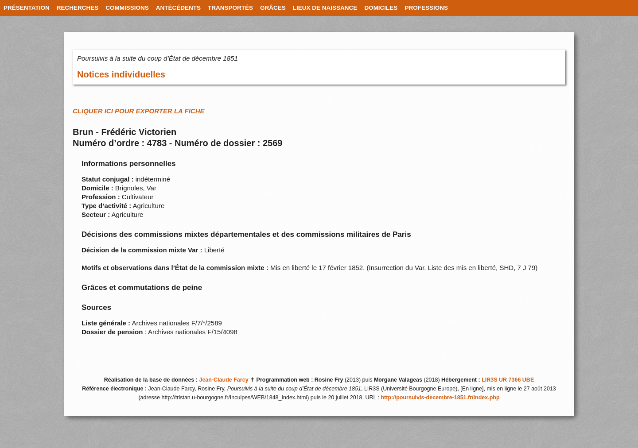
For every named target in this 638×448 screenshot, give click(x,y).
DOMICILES (380, 7)
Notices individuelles (121, 74)
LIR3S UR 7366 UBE (508, 380)
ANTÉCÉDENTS (178, 7)
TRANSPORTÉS (230, 7)
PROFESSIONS (426, 7)
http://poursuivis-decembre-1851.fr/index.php (440, 397)
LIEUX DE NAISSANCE (325, 7)
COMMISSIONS (127, 7)
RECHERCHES (78, 7)
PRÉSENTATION (27, 7)
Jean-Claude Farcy (223, 380)
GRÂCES (273, 7)
